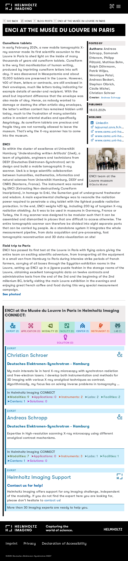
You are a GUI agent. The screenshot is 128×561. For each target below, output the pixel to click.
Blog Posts (45, 21)
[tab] (12, 328)
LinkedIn (99, 123)
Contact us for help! (25, 485)
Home (25, 21)
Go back (10, 21)
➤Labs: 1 (92, 456)
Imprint (11, 543)
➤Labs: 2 (92, 397)
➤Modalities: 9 (18, 397)
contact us (52, 500)
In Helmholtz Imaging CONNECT (31, 392)
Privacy (30, 543)
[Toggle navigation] (118, 6)
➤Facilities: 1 (109, 456)
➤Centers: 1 (16, 401)
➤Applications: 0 (44, 397)
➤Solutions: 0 (37, 401)
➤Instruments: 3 (70, 456)
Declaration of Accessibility (64, 543)
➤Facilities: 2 (110, 397)
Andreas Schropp (111, 97)
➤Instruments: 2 (71, 397)
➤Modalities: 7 (18, 456)
